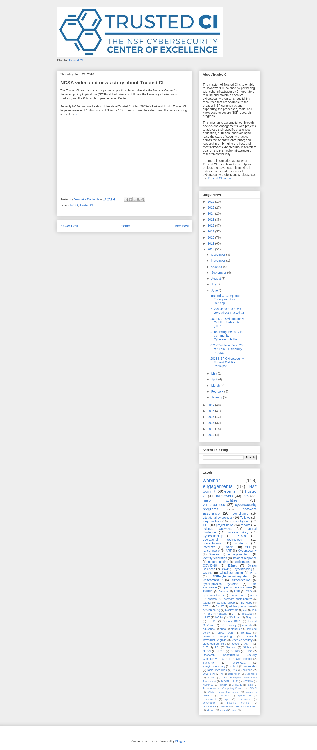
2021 (211, 231)
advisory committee (241, 606)
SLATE (226, 658)
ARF (229, 550)
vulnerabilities (214, 505)
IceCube (247, 613)
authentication (240, 580)
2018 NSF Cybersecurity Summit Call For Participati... (227, 362)
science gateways (217, 528)
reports (245, 525)
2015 (211, 417)
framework (224, 496)
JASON (225, 681)
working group (226, 602)
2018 (211, 249)
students (241, 543)
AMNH (248, 643)
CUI (247, 547)
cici (245, 610)
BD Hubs (246, 602)
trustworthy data (240, 521)
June (215, 290)
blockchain (231, 610)
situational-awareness (217, 517)
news (253, 595)
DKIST (219, 606)
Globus (247, 647)
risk (235, 670)
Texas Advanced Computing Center (222, 688)
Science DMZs (232, 621)
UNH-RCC (239, 662)
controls (247, 625)
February (217, 391)
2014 (211, 422)
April (214, 379)
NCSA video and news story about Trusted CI (227, 310)
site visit (211, 710)
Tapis (250, 684)
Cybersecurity (247, 550)
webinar (211, 480)
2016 (211, 411)
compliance (240, 513)
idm (254, 610)
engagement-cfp (239, 554)
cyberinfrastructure (214, 595)
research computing (217, 636)
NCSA (74, 205)
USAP (225, 569)
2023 (211, 219)
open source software (237, 587)
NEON (207, 651)
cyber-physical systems (220, 584)
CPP (234, 613)
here (77, 114)
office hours (225, 632)
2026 (211, 201)
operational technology (222, 539)
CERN (207, 606)
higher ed (236, 628)
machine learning (238, 702)
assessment (209, 699)
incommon (238, 595)
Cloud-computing (231, 572)
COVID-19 (210, 565)
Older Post (181, 226)
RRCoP (223, 684)
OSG (249, 591)
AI (222, 674)
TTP (205, 525)
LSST (206, 617)
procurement (210, 706)
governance (209, 702)
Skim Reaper (244, 658)
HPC (253, 572)
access (225, 695)
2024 (211, 213)
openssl (212, 598)
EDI (217, 647)
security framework (246, 706)
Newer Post (69, 226)
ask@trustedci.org (214, 666)
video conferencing (214, 643)
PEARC (242, 536)
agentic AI (244, 695)
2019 (211, 243)
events (229, 491)
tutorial (207, 602)
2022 (211, 225)
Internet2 (209, 547)
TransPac (208, 662)
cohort (234, 666)
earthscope (245, 699)
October (217, 266)
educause (209, 628)
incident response (245, 558)
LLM (235, 681)
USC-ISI (252, 688)
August (216, 278)
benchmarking (211, 610)
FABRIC (208, 591)
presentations (212, 543)
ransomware (211, 550)
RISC (249, 651)
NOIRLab (234, 617)
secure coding (218, 561)
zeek (234, 710)
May (214, 373)
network (222, 613)
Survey (214, 554)
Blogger (180, 741)
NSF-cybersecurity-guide (230, 576)
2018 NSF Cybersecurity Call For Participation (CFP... (227, 322)
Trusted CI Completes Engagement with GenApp (225, 299)
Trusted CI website (220, 178)
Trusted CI (76, 60)
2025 (211, 207)
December (218, 254)
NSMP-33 (208, 684)
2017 (211, 405)
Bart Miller (234, 674)
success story (238, 532)
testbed (224, 710)
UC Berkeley (228, 625)
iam (246, 496)
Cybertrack (251, 674)
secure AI (209, 673)
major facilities (220, 500)
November (218, 260)
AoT (205, 647)
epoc (223, 628)
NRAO (220, 651)
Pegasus (251, 617)
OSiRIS (235, 651)
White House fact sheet (223, 692)
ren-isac (246, 632)
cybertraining (243, 569)
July (214, 284)
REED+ (212, 621)
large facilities (212, 521)
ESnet (232, 565)
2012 (211, 435)
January (217, 397)
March (216, 385)
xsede (235, 643)
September (219, 272)
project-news (224, 525)
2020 (211, 237)
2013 (211, 429)
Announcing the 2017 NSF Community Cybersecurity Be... (228, 335)
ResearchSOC (213, 580)
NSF (237, 591)
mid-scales (250, 666)
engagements (218, 486)
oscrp (229, 547)
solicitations (243, 561)
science (247, 670)
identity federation (215, 558)
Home (125, 226)
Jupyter (223, 591)
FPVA (211, 677)
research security (242, 640)
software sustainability (238, 598)
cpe (227, 699)
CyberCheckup (213, 536)
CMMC (207, 572)
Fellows (245, 517)
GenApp (231, 647)
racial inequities (217, 670)
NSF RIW (247, 681)
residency (226, 706)
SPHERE (237, 684)
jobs (209, 613)
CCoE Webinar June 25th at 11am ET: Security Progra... (227, 348)
